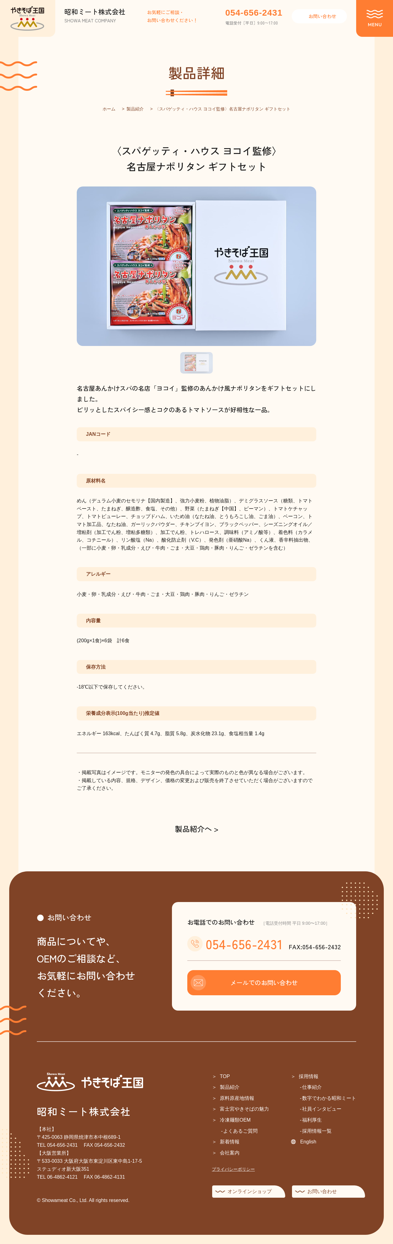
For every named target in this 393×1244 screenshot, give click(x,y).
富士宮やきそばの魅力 (244, 1109)
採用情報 (308, 1076)
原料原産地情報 (237, 1098)
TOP (225, 1076)
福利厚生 (312, 1120)
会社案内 (229, 1152)
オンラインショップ (250, 1191)
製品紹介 (229, 1087)
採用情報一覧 (317, 1131)
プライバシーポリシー (233, 1169)
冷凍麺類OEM (235, 1120)
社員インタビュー (321, 1109)
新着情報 (229, 1141)
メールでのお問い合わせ (264, 982)
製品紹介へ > (196, 828)
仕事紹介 (312, 1087)
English (308, 1141)
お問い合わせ (322, 16)
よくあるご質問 (240, 1131)
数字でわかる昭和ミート (329, 1098)
